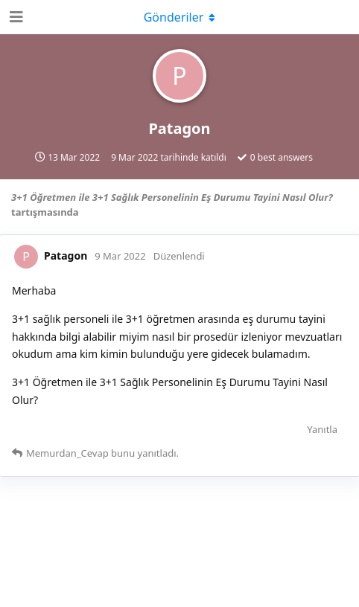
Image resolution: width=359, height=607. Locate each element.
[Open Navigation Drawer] (15, 17)
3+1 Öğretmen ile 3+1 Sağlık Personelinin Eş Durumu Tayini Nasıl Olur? (172, 197)
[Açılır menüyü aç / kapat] (179, 17)
